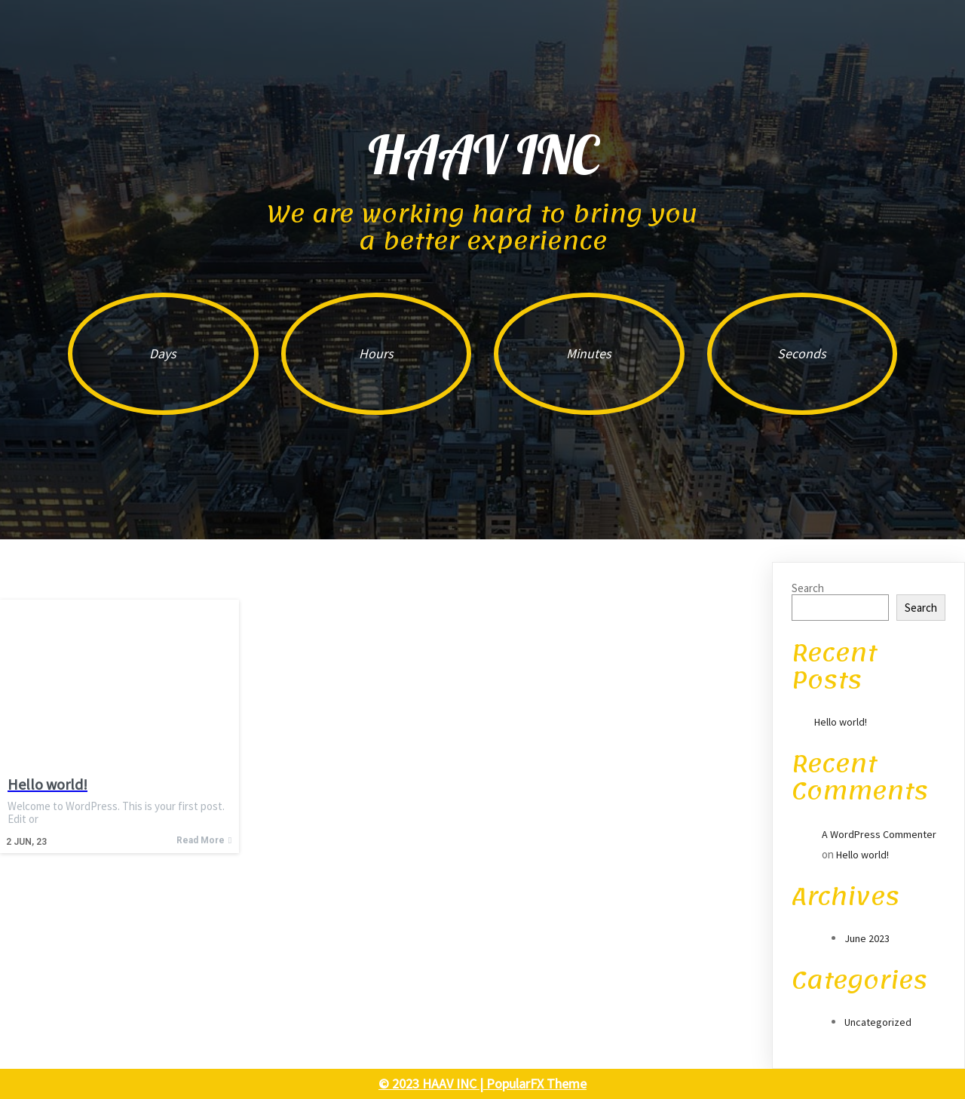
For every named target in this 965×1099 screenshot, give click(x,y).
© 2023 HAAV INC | (432, 1083)
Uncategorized (877, 1022)
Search (808, 588)
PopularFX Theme (536, 1083)
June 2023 (867, 938)
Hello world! (840, 722)
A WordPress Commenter (879, 834)
